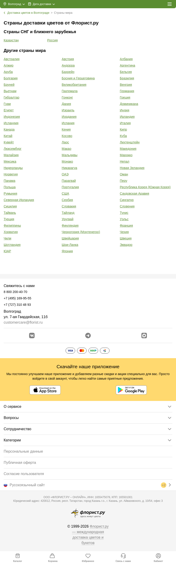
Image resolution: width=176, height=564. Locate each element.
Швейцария (70, 238)
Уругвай (67, 219)
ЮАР (7, 251)
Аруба (8, 72)
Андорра (68, 65)
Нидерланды (13, 168)
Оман (124, 174)
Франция (126, 225)
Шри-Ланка (70, 245)
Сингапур (127, 200)
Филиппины (12, 225)
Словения (127, 206)
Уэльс (124, 219)
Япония (67, 251)
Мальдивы (69, 155)
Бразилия (127, 78)
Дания (66, 104)
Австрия (68, 59)
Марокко (126, 155)
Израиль (68, 110)
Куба (123, 136)
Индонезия (12, 116)
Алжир (8, 65)
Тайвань (10, 213)
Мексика (10, 161)
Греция (125, 97)
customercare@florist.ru (23, 322)
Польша (10, 187)
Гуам (7, 104)
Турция (9, 219)
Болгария (11, 78)
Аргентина (127, 65)
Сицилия (10, 206)
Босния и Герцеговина (78, 78)
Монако (67, 161)
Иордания (69, 116)
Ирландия (127, 116)
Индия (124, 110)
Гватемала (69, 91)
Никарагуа (69, 168)
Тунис (124, 213)
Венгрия (126, 84)
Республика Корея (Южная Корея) (145, 187)
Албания (126, 59)
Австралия (11, 59)
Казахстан (11, 40)
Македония (128, 148)
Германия (127, 91)
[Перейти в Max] (144, 335)
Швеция (126, 238)
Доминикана (129, 104)
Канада (9, 129)
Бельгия (126, 72)
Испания (68, 123)
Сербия (67, 200)
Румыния (10, 193)
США (65, 193)
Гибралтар (11, 97)
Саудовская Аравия (134, 193)
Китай (8, 136)
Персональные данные (23, 451)
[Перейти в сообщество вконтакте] (31, 335)
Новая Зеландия (132, 168)
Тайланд (68, 213)
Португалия (70, 187)
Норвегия (11, 174)
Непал (124, 161)
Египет (9, 110)
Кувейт (9, 142)
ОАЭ (65, 174)
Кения (66, 129)
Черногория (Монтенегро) (81, 232)
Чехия (124, 232)
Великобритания (74, 84)
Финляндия (70, 225)
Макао (66, 148)
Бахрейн (68, 72)
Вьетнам (10, 91)
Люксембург (13, 148)
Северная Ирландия (19, 200)
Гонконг (67, 97)
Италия (125, 123)
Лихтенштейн (130, 142)
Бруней (9, 84)
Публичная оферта (20, 463)
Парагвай (69, 181)
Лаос (65, 142)
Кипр (123, 129)
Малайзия (11, 155)
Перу (123, 181)
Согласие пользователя (24, 474)
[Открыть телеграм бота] (88, 335)
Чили (7, 238)
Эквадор (126, 245)
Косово (67, 136)
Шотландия (12, 245)
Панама (9, 181)
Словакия (69, 206)
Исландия (11, 123)
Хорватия (11, 232)
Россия (52, 40)
